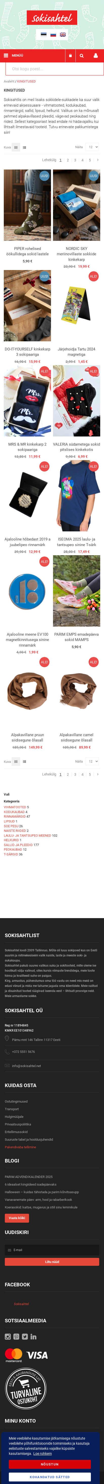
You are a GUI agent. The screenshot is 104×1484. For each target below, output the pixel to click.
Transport (12, 1109)
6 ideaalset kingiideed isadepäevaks (31, 1184)
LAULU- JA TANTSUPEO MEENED (27, 835)
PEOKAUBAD (13, 849)
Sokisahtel (21, 1304)
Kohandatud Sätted (50, 1477)
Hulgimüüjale (14, 1117)
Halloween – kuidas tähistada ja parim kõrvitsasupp (42, 1192)
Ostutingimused (16, 1101)
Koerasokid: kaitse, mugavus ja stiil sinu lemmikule (41, 1207)
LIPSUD (9, 821)
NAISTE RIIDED (15, 831)
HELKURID (11, 840)
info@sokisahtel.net (26, 1066)
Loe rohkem (42, 1454)
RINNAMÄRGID (15, 816)
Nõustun (50, 1464)
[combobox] (55, 68)
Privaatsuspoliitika (18, 1124)
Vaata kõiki (17, 1218)
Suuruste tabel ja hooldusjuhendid (29, 1139)
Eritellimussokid (16, 1132)
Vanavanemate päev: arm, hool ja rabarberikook (38, 1200)
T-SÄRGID (11, 854)
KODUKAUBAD (14, 812)
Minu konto (96, 55)
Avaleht (9, 81)
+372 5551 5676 (23, 1052)
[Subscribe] (52, 1262)
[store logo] (52, 24)
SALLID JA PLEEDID (18, 845)
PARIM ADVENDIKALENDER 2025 (29, 1177)
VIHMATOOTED (15, 807)
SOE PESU (11, 826)
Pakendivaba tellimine (20, 1147)
